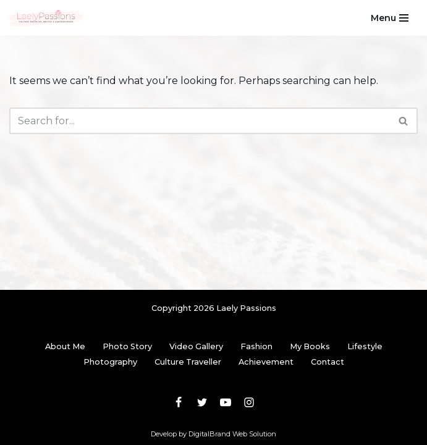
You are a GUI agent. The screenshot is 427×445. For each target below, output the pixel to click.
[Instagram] (249, 402)
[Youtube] (225, 402)
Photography (110, 362)
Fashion (256, 346)
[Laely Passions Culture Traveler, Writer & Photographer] (46, 18)
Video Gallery (196, 346)
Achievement (266, 362)
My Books (310, 346)
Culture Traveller (187, 362)
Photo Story (127, 346)
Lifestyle (365, 346)
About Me (65, 346)
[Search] (199, 121)
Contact (327, 362)
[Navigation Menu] (389, 17)
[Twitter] (202, 402)
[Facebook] (178, 402)
